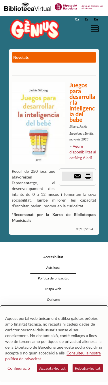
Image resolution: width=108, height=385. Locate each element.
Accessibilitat (53, 257)
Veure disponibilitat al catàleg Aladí (82, 152)
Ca (77, 19)
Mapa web (53, 289)
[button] (96, 28)
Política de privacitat (53, 278)
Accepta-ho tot (52, 368)
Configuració (18, 368)
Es (86, 19)
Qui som (53, 299)
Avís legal (53, 267)
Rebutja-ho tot (88, 368)
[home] (33, 29)
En (96, 19)
